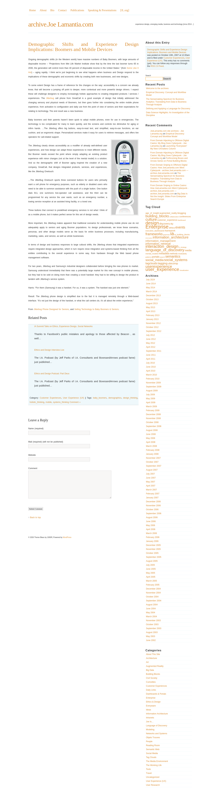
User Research (153, 785)
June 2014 (151, 283)
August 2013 (152, 303)
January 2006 (152, 541)
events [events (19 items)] (180, 227)
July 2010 (150, 363)
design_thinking (130, 398)
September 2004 (153, 600)
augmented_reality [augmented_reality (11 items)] (168, 213)
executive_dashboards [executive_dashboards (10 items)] (154, 231)
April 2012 (150, 347)
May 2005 (150, 573)
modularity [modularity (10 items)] (182, 254)
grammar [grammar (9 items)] (166, 235)
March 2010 (151, 375)
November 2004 (153, 593)
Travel (149, 773)
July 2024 (150, 279)
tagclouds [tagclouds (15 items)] (151, 263)
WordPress (67, 537)
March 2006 (151, 533)
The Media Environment (157, 761)
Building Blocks (153, 674)
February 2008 (152, 450)
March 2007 (151, 489)
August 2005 (152, 561)
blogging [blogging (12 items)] (181, 213)
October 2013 (152, 299)
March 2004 (151, 616)
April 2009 (150, 402)
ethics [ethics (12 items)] (172, 227)
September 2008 (153, 426)
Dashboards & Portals (156, 694)
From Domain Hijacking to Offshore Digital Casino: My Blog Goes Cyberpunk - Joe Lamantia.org (169, 143)
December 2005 (153, 545)
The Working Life (154, 765)
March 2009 (151, 406)
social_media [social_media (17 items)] (154, 260)
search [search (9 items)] (162, 257)
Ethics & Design (153, 702)
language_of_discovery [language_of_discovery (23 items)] (164, 250)
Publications (77, 10)
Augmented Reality (154, 666)
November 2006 (153, 505)
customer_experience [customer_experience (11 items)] (167, 220)
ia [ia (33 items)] (172, 233)
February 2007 (152, 493)
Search (148, 76)
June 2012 (151, 339)
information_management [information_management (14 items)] (160, 240)
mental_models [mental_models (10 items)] (151, 254)
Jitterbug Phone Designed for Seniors (51, 309)
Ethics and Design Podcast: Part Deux (51, 373)
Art (147, 662)
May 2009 (150, 398)
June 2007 (151, 478)
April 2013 (150, 311)
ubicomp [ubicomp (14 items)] (173, 263)
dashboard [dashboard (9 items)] (182, 220)
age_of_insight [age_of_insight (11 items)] (152, 213)
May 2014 (150, 287)
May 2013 (150, 307)
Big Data (150, 670)
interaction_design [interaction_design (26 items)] (161, 246)
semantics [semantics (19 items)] (172, 256)
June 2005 (151, 569)
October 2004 (152, 597)
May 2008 (150, 438)
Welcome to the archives (157, 88)
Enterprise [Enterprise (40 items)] (157, 227)
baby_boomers (100, 398)
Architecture (151, 658)
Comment (32, 468)
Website (32, 455)
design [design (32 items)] (152, 223)
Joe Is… (150, 721)
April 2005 (150, 577)
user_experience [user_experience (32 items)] (162, 269)
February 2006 (152, 537)
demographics (114, 398)
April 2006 (150, 529)
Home (32, 10)
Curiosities (151, 682)
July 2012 (150, 335)
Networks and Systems (156, 733)
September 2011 (153, 351)
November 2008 (153, 418)
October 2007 (152, 462)
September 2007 (153, 466)
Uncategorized (152, 777)
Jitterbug (50, 98)
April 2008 (150, 442)
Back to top (35, 517)
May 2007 (150, 482)
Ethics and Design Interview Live (49, 350)
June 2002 (151, 640)
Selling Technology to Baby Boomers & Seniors (96, 309)
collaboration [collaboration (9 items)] (174, 217)
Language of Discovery (156, 725)
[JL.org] (124, 10)
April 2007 (150, 486)
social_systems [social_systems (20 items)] (175, 260)
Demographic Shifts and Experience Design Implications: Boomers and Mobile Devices (83, 47)
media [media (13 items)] (188, 250)
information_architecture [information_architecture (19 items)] (170, 237)
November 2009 (153, 382)
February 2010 (152, 379)
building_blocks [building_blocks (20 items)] (157, 216)
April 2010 (150, 371)
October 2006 (152, 509)
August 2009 (152, 390)
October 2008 (152, 422)
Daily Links (151, 690)
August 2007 (152, 470)
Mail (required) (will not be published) (45, 442)
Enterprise (150, 698)
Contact (62, 10)
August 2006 (152, 517)
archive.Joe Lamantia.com (60, 24)
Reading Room (153, 745)
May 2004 (150, 612)
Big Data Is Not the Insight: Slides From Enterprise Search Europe (168, 196)
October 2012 (152, 327)
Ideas (148, 710)
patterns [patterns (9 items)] (148, 257)
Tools (148, 769)
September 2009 (153, 386)
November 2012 (153, 323)
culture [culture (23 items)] (151, 219)
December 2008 (153, 414)
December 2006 (153, 501)
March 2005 (151, 581)
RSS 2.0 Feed (157, 66)
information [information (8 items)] (148, 238)
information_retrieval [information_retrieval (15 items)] (158, 243)
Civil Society (151, 678)
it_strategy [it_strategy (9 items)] (182, 247)
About (43, 10)
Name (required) (35, 428)
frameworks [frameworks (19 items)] (154, 234)
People (149, 741)
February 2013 (152, 315)
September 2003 (153, 628)
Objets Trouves (153, 737)
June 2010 (151, 367)
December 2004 (153, 589)
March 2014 (151, 291)
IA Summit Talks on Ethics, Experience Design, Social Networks (63, 326)
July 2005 (150, 565)
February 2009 (152, 410)
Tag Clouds (151, 757)
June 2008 (151, 434)
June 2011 (151, 355)
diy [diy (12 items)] (171, 223)
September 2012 (153, 331)
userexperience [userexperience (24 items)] (158, 266)
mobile (49, 402)
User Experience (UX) (156, 781)
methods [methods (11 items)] (174, 253)
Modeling (150, 729)
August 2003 (152, 632)
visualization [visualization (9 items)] (184, 270)
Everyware (151, 706)
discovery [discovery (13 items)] (164, 223)
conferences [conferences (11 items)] (185, 216)
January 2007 (152, 497)
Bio (52, 10)
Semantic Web (152, 749)
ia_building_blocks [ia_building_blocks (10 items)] (182, 234)
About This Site (153, 654)
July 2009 (150, 394)
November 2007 (153, 458)
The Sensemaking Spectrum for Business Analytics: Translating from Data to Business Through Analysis (166, 102)
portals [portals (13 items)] (155, 256)
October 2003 (152, 624)
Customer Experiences (174, 58)
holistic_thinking (37, 402)
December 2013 (153, 295)
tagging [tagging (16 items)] (163, 263)
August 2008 (152, 430)
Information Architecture (157, 714)
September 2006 (153, 513)
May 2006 (150, 525)
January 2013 (152, 319)
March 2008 (151, 446)
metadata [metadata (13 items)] (164, 253)
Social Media (152, 753)
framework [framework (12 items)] (170, 230)
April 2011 (150, 359)
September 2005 (153, 557)
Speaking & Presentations (102, 10)
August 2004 (152, 604)
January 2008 (152, 454)
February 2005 (152, 585)
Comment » (75, 402)
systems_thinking (61, 402)
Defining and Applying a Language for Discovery (168, 108)
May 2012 (150, 343)
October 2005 (152, 553)
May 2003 (150, 636)
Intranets (150, 717)
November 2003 (153, 620)
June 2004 (151, 608)
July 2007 (150, 474)
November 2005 (153, 549)
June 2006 (151, 521)
